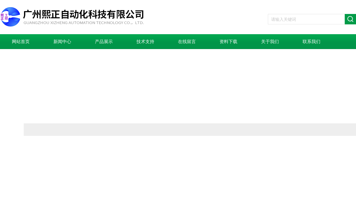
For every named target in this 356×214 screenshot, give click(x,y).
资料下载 (228, 41)
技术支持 (145, 41)
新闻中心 (62, 41)
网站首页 (21, 41)
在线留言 (187, 41)
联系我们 (311, 41)
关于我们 (270, 41)
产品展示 (104, 41)
